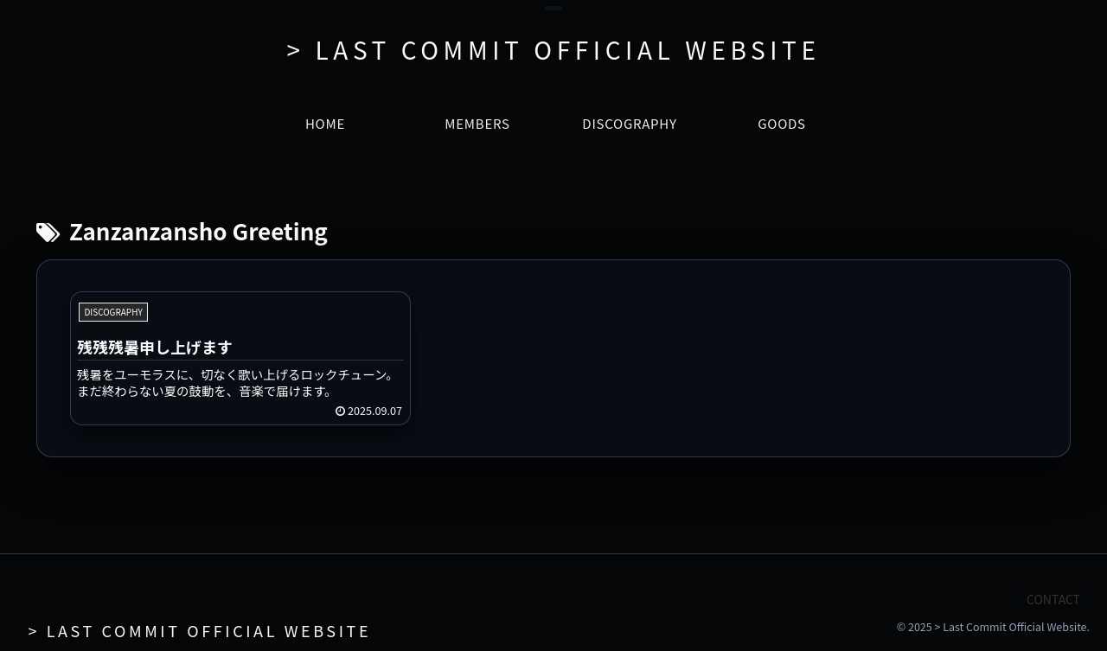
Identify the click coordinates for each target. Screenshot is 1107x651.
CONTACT (1053, 599)
